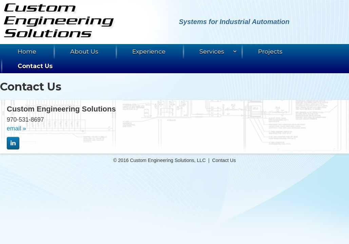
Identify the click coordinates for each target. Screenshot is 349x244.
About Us (84, 51)
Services (211, 51)
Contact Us (35, 65)
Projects (270, 51)
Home (27, 51)
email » (16, 128)
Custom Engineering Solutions (59, 22)
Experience (149, 51)
